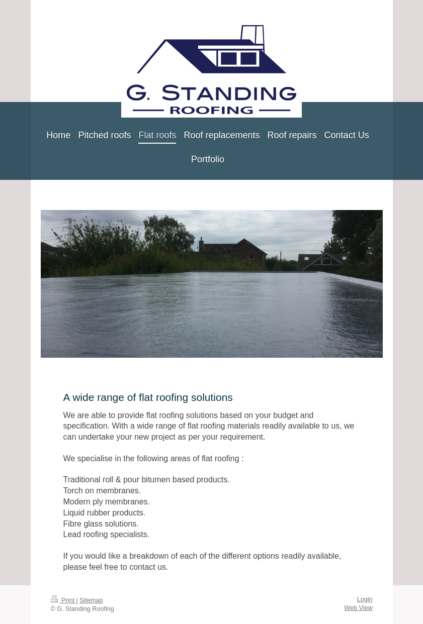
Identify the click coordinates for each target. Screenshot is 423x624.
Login (365, 599)
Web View (358, 607)
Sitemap (91, 600)
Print (63, 600)
